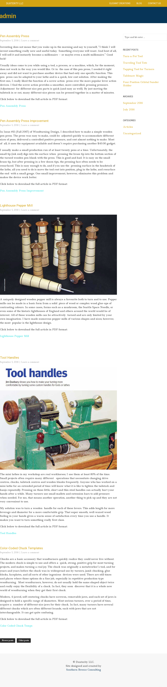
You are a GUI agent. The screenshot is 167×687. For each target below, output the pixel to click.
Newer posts (7, 640)
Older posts (24, 640)
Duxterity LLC (14, 3)
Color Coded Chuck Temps (16, 625)
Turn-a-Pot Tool (133, 56)
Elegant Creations (119, 3)
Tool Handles (9, 357)
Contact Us (154, 3)
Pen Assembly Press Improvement (24, 121)
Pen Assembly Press (14, 36)
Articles (128, 126)
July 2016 (129, 109)
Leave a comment (30, 40)
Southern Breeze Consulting (83, 669)
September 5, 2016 (9, 40)
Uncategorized (132, 133)
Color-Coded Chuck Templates (21, 548)
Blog (139, 3)
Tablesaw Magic (133, 75)
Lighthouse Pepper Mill (16, 205)
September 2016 (133, 103)
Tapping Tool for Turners (138, 69)
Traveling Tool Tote (135, 62)
